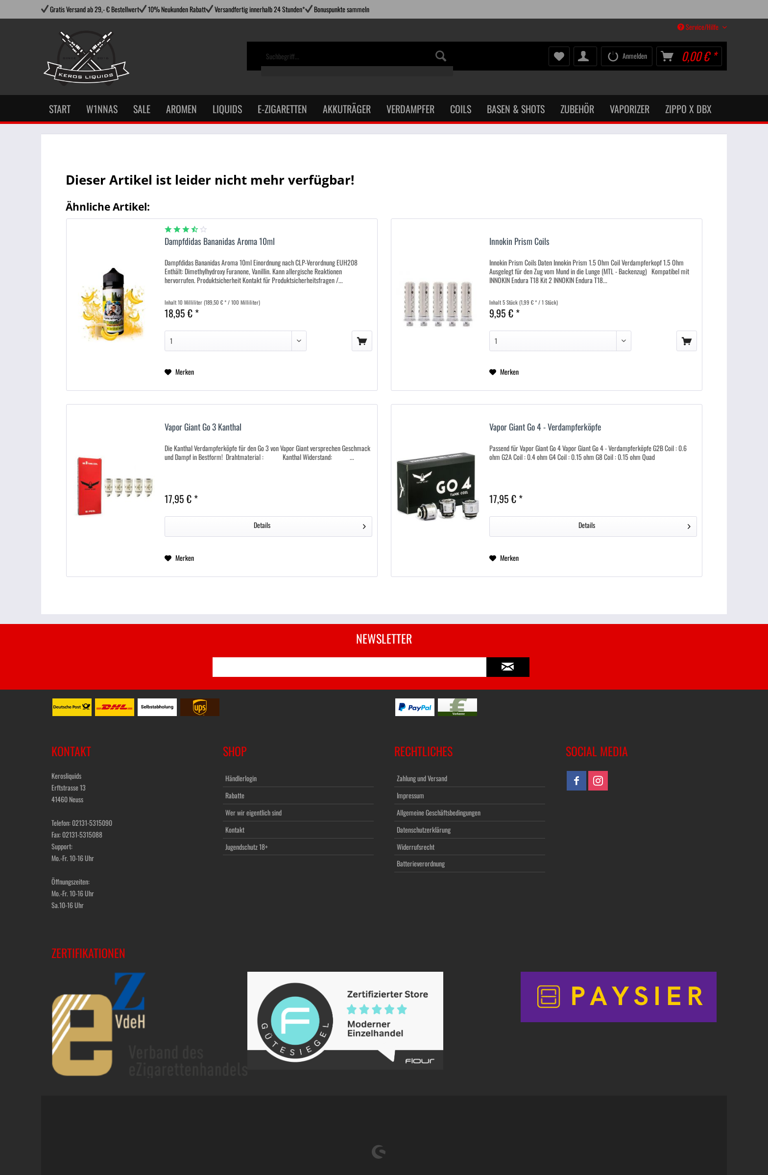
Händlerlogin (241, 778)
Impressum (410, 795)
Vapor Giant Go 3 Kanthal (203, 427)
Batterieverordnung (421, 863)
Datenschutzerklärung (424, 829)
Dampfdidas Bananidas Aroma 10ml (220, 241)
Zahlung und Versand (422, 778)
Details (310, 524)
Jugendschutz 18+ (246, 846)
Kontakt (234, 829)
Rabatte (234, 795)
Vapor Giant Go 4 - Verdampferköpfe (545, 427)
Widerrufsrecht (415, 846)
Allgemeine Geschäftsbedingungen (438, 812)
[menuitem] (357, 61)
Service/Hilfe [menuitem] (698, 27)
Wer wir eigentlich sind (253, 812)
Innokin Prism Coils (519, 241)
